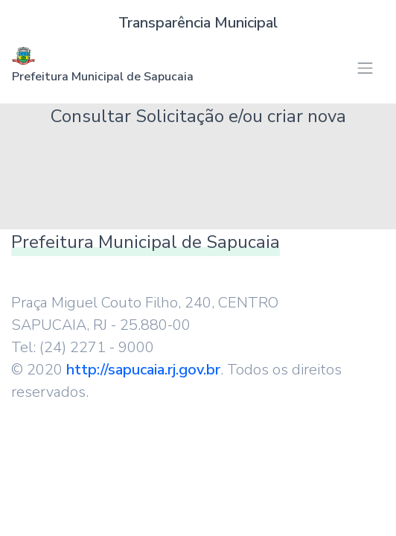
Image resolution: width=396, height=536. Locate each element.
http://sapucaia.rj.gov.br (143, 370)
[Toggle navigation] (365, 68)
